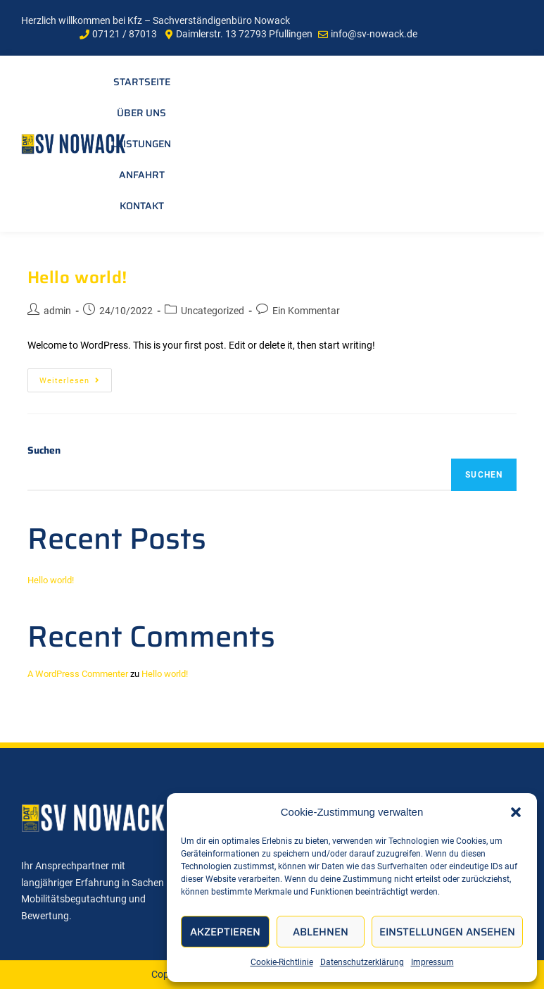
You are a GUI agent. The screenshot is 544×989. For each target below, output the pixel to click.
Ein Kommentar (306, 310)
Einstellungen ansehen (447, 931)
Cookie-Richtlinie (282, 962)
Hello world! (77, 277)
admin (57, 310)
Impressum (432, 962)
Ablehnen (320, 931)
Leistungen (141, 143)
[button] (516, 812)
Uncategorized (212, 310)
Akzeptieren (225, 931)
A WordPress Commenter (77, 673)
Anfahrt (142, 174)
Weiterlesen (75, 376)
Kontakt (142, 205)
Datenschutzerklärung (362, 962)
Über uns (141, 112)
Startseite (141, 81)
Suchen (44, 450)
